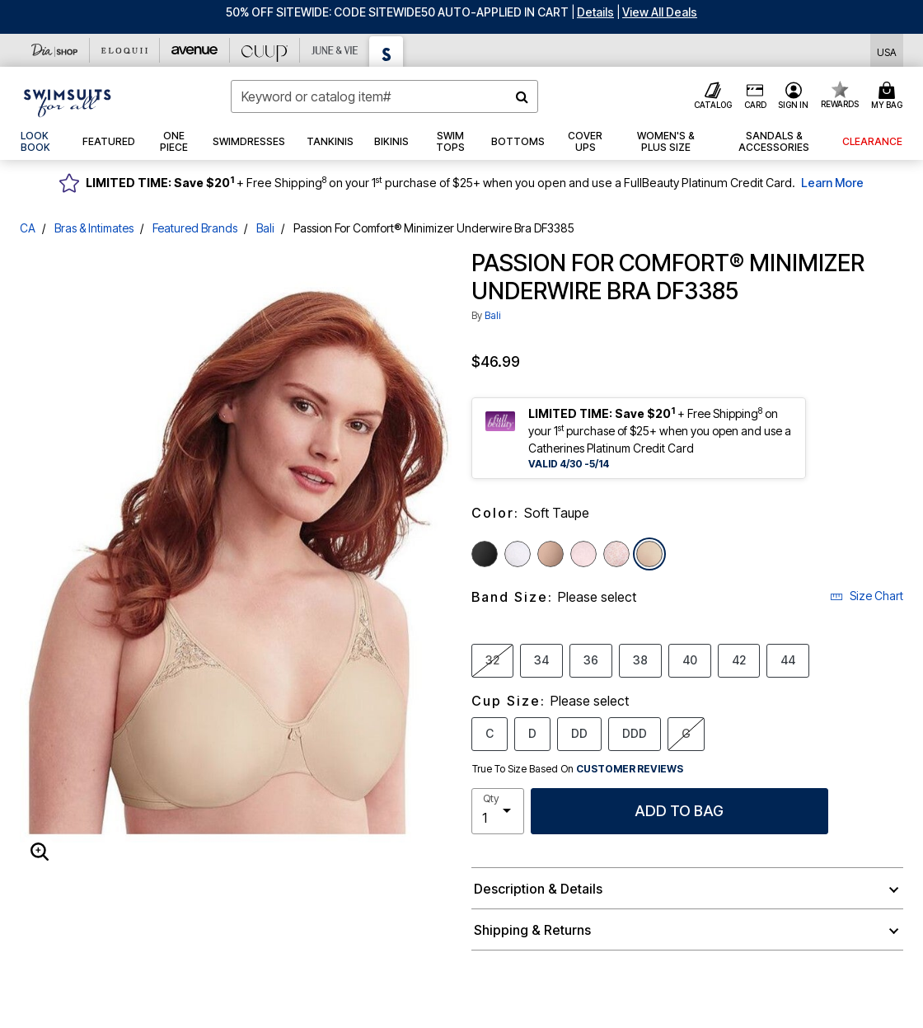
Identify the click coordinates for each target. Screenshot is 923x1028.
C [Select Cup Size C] (489, 732)
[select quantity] (497, 811)
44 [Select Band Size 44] (787, 659)
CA (27, 228)
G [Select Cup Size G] (686, 732)
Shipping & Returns (532, 930)
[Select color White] (517, 554)
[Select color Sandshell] (583, 554)
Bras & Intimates (94, 228)
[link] (41, 142)
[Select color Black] (484, 554)
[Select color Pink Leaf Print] (616, 554)
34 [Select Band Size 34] (541, 659)
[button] (595, 12)
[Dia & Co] (55, 50)
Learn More (832, 183)
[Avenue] (195, 50)
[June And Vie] (335, 50)
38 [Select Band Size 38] (640, 659)
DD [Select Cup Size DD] (579, 732)
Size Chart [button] (866, 596)
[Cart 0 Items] (889, 96)
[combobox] (384, 96)
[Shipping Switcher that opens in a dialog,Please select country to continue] (886, 51)
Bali (265, 228)
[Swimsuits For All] (386, 51)
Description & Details (538, 888)
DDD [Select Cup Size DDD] (634, 732)
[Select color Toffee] (550, 554)
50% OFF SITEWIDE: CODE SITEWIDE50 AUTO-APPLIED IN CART (397, 12)
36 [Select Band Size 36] (590, 659)
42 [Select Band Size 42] (739, 659)
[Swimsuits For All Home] (67, 101)
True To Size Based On (577, 769)
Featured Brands (194, 228)
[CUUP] (265, 50)
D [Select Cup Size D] (532, 732)
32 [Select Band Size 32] (492, 659)
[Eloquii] (125, 50)
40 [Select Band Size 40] (689, 659)
